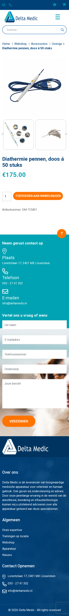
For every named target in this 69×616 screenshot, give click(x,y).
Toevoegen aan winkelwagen (38, 196)
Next (66, 134)
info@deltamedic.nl (14, 303)
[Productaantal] (6, 196)
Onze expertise (12, 530)
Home (6, 44)
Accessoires (39, 44)
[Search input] (33, 29)
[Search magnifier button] (62, 29)
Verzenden (18, 421)
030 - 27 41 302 (12, 283)
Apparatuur (9, 548)
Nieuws (7, 555)
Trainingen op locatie (15, 536)
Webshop (20, 44)
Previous (3, 134)
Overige (57, 44)
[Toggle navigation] (58, 17)
